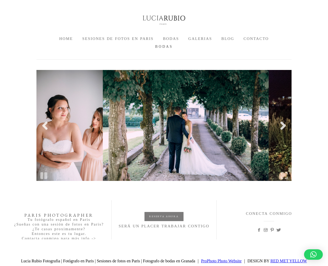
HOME (66, 39)
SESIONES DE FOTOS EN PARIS (118, 39)
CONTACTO (256, 39)
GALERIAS (200, 39)
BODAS (171, 39)
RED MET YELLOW (288, 261)
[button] (313, 254)
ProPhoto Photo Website (221, 261)
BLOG (227, 39)
